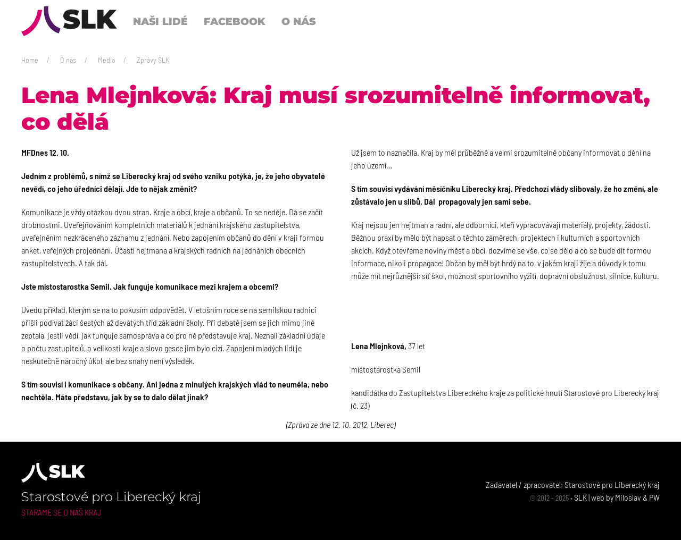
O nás (68, 59)
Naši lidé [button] (160, 21)
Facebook (234, 21)
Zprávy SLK (153, 59)
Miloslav (628, 497)
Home (29, 59)
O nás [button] (298, 21)
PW (654, 497)
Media (106, 59)
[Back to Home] (69, 21)
